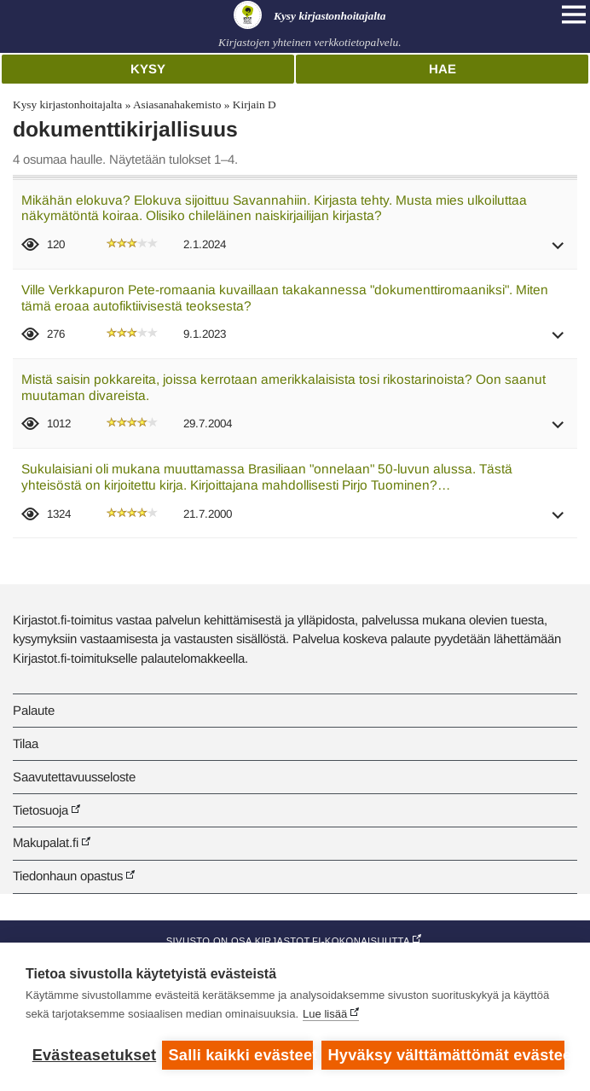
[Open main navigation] (574, 14)
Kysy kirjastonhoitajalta (67, 104)
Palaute (34, 710)
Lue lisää (325, 1013)
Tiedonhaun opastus (68, 875)
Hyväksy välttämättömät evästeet (446, 1055)
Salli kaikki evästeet (241, 1055)
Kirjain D (254, 104)
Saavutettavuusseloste (74, 776)
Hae (442, 68)
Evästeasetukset (92, 1055)
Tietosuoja (40, 810)
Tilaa (25, 743)
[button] (558, 251)
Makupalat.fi (45, 842)
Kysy (147, 68)
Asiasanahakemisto (177, 104)
